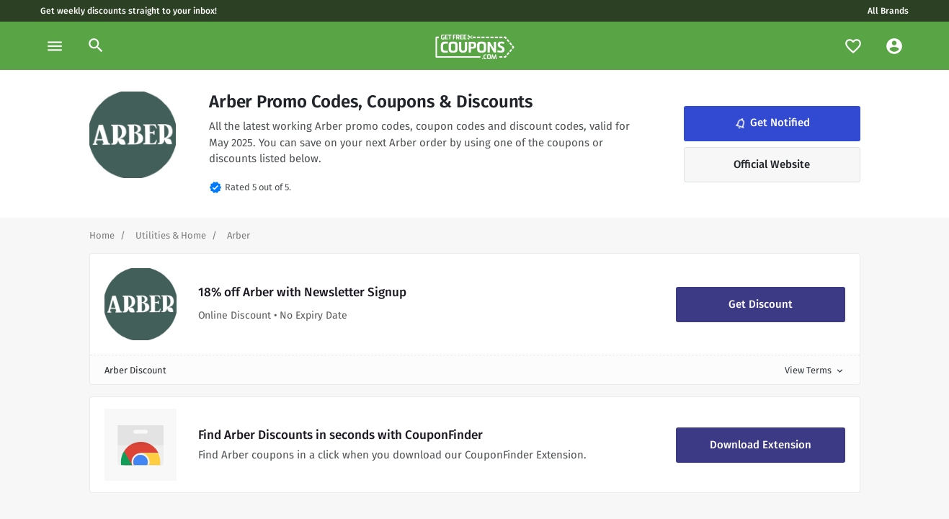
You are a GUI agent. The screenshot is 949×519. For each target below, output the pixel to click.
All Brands (888, 11)
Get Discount (761, 304)
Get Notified (771, 123)
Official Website (772, 164)
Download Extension (760, 444)
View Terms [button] (815, 370)
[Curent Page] (238, 235)
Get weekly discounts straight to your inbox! (128, 11)
